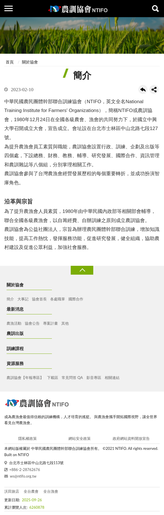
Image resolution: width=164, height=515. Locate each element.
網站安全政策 (79, 438)
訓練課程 (15, 348)
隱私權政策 (27, 438)
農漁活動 (14, 323)
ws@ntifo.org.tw (23, 476)
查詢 (155, 8)
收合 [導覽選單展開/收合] (82, 270)
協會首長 (39, 299)
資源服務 (15, 363)
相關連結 (112, 377)
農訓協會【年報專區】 (25, 377)
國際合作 (75, 299)
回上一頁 (142, 89)
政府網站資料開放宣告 (131, 438)
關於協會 (30, 61)
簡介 (10, 299)
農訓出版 (15, 333)
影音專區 (93, 377)
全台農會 (31, 491)
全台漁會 (50, 491)
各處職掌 (57, 299)
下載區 (52, 377)
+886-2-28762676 (24, 469)
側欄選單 (8, 8)
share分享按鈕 (154, 89)
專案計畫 (50, 323)
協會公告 (32, 323)
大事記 (23, 299)
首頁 (10, 61)
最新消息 (15, 309)
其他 (65, 323)
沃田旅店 (11, 491)
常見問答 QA (72, 377)
